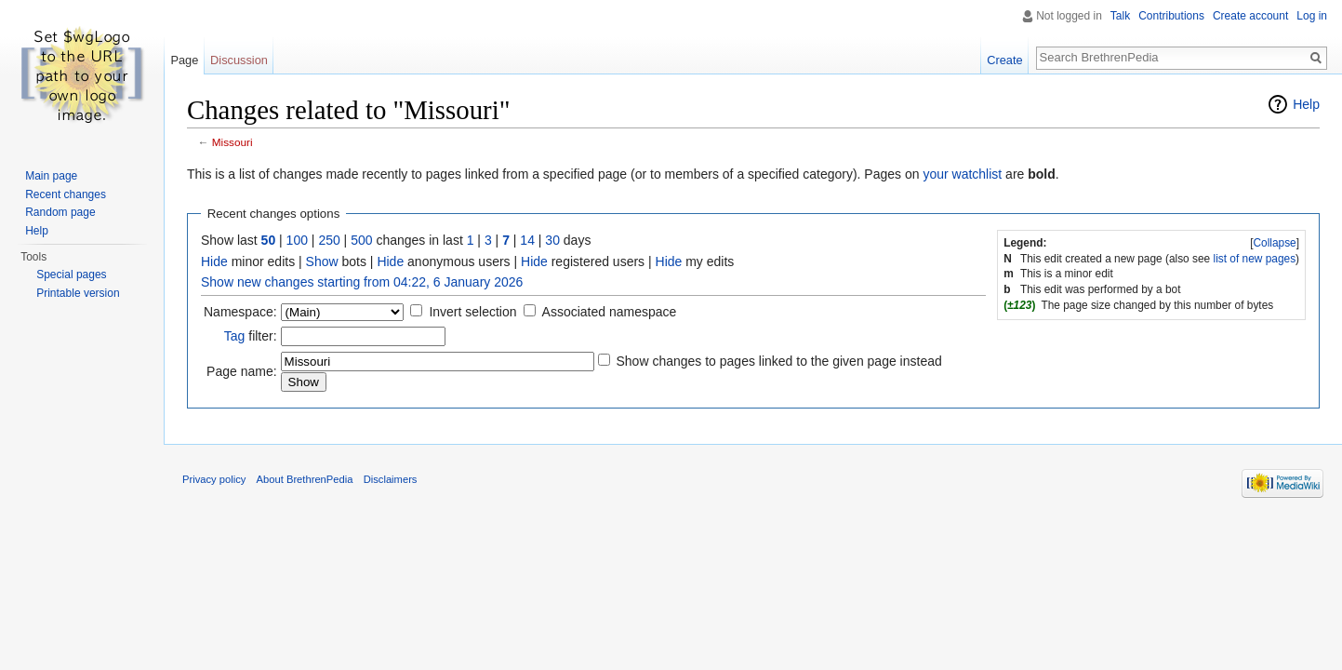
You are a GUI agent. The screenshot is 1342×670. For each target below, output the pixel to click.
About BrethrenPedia (305, 479)
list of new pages (1255, 258)
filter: (250, 335)
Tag (235, 335)
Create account (1250, 15)
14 (527, 240)
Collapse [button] (1274, 242)
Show (322, 261)
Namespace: (240, 311)
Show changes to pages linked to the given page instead (778, 361)
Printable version (77, 293)
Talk (1120, 15)
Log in (1311, 15)
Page (184, 60)
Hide (214, 261)
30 (552, 240)
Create (1004, 60)
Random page (60, 212)
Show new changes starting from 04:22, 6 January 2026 (362, 282)
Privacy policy (214, 479)
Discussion (239, 60)
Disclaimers (391, 479)
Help (1306, 104)
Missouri (232, 142)
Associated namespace (609, 311)
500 (361, 240)
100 (297, 240)
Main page (51, 175)
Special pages (71, 274)
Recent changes (65, 194)
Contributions (1171, 15)
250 (328, 240)
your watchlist (962, 174)
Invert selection (472, 311)
